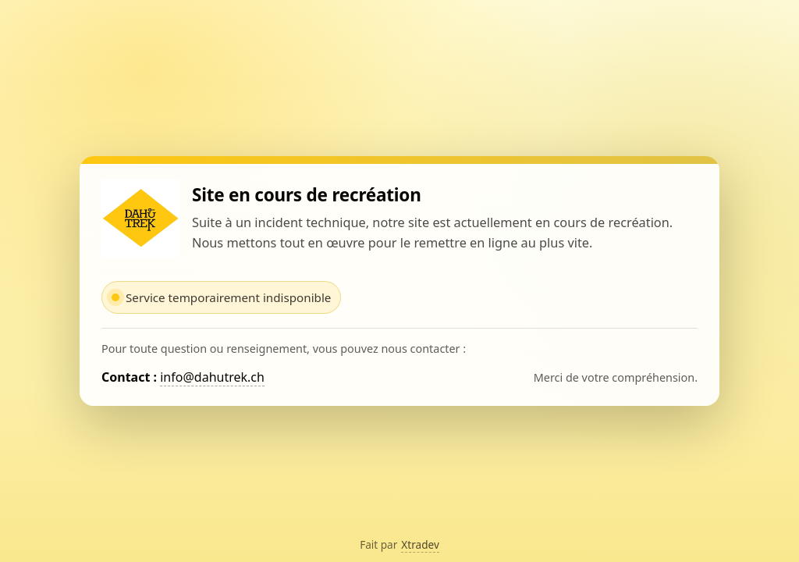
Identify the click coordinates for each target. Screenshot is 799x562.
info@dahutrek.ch (212, 377)
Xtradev (420, 544)
